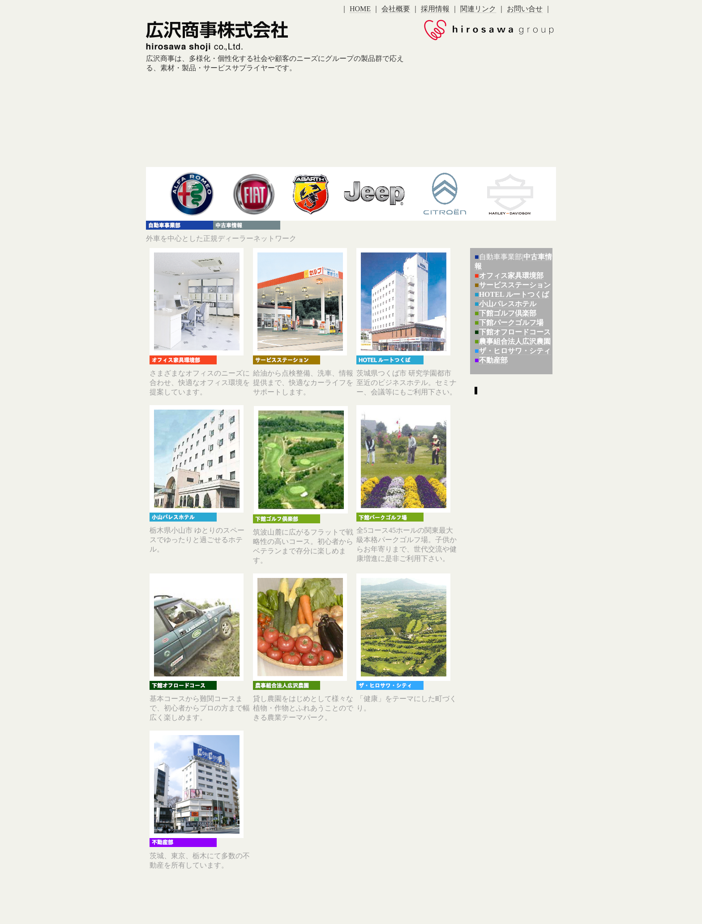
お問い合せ (525, 9)
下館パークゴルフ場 (511, 322)
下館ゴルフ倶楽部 (507, 313)
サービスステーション (515, 285)
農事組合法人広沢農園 (515, 341)
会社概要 (395, 9)
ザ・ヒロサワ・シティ (515, 351)
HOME (360, 9)
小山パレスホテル (507, 304)
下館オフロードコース (515, 332)
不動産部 (493, 360)
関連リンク (478, 9)
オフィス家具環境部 (511, 275)
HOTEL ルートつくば (514, 294)
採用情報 (435, 9)
